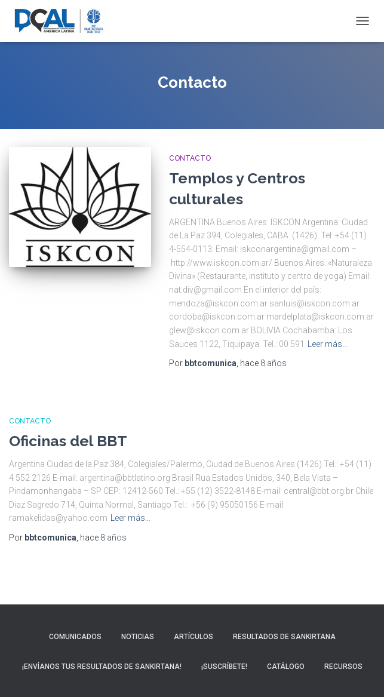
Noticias (137, 636)
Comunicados (75, 636)
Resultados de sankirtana (284, 636)
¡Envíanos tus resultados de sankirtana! (102, 666)
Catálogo (286, 666)
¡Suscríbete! (224, 666)
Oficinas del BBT (68, 441)
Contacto (190, 158)
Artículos (193, 636)
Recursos (343, 666)
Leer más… (328, 344)
